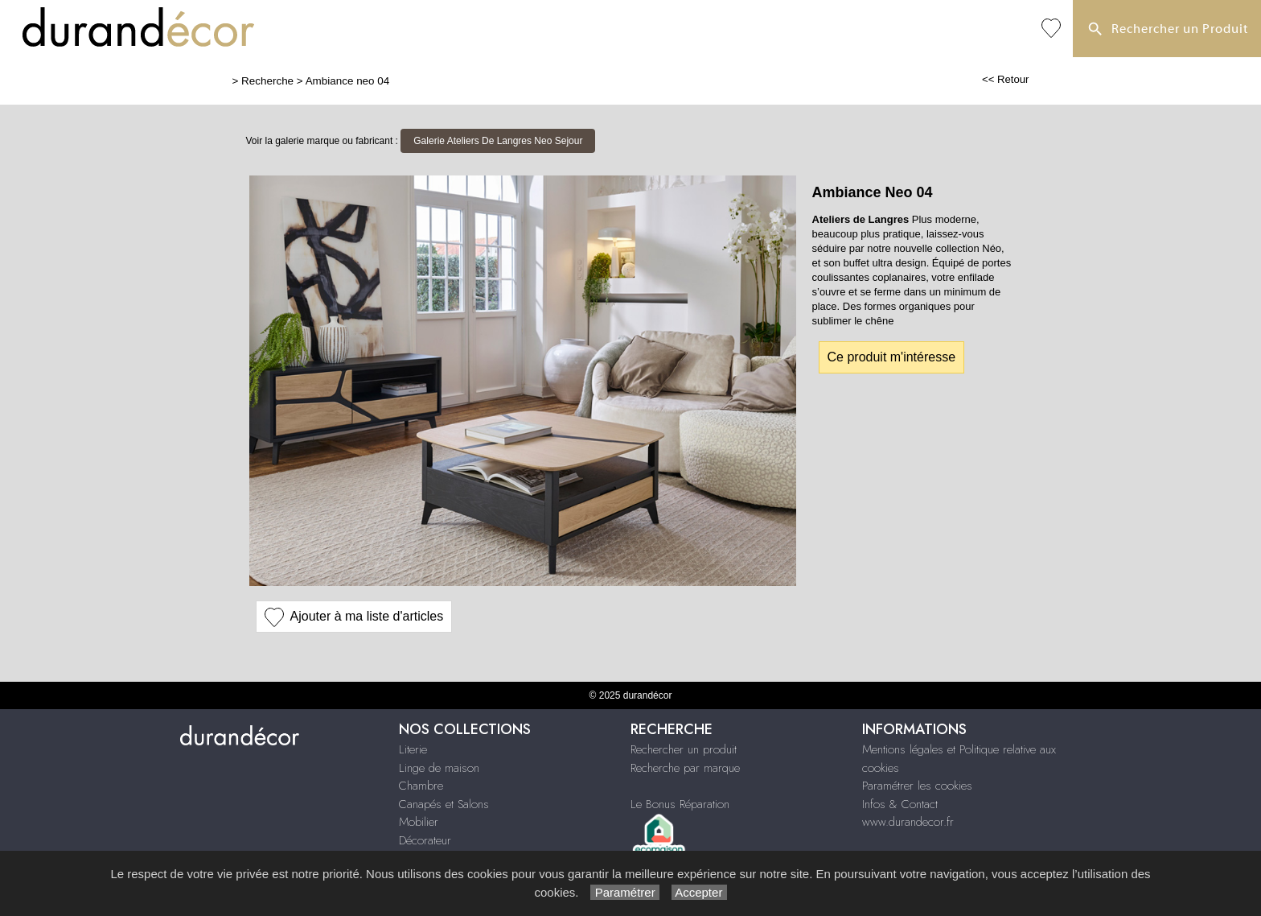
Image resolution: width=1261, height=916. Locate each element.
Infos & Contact (900, 804)
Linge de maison (439, 768)
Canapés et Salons (444, 804)
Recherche (267, 81)
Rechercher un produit (683, 749)
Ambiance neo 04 (348, 81)
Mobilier (418, 822)
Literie (413, 749)
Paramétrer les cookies (917, 785)
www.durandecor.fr (908, 822)
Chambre (421, 785)
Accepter (699, 892)
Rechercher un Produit (1167, 29)
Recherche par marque (685, 768)
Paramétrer (624, 892)
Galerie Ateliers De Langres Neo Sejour (497, 140)
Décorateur (425, 840)
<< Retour (1005, 79)
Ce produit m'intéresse (892, 357)
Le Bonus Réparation (679, 804)
